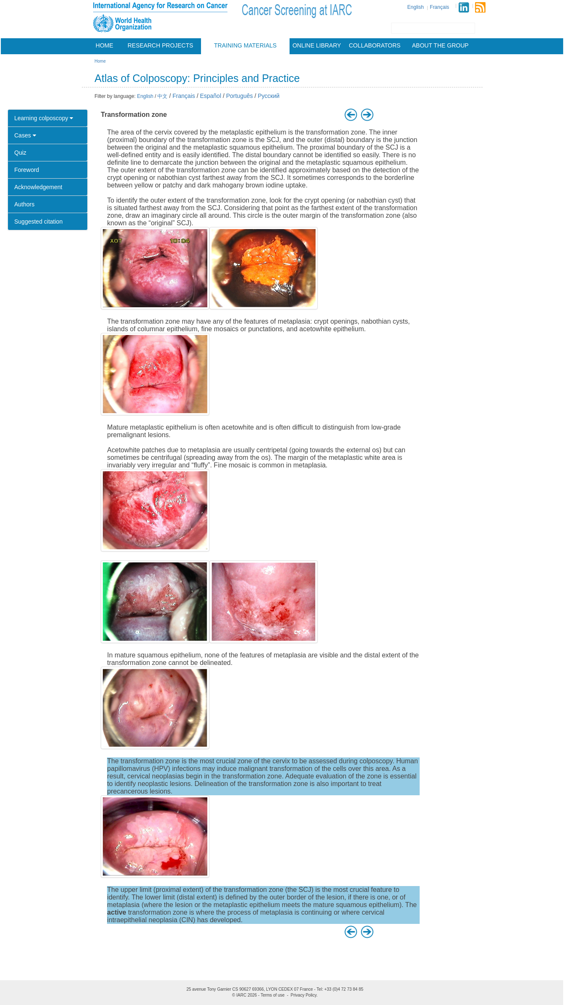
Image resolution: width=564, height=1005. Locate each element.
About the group (440, 45)
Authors (24, 204)
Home (104, 45)
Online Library (316, 45)
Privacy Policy (304, 995)
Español (210, 95)
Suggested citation (38, 221)
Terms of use (273, 995)
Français (439, 7)
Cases (25, 135)
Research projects (160, 45)
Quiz (20, 152)
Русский (268, 95)
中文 (162, 96)
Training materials (245, 45)
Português (239, 95)
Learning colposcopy (43, 118)
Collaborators (374, 45)
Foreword (26, 169)
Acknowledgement (38, 187)
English (415, 7)
